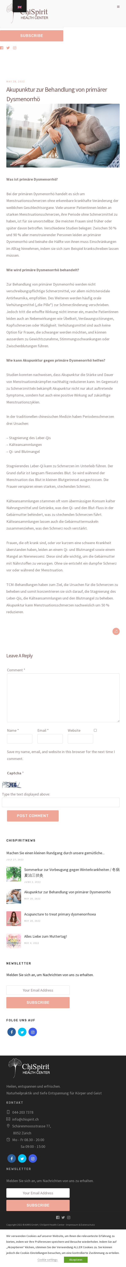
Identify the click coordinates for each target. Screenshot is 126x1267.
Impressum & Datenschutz (80, 1224)
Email (43, 730)
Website (74, 730)
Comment (16, 670)
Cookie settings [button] (48, 1260)
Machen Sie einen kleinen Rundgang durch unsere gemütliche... (55, 852)
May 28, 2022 (15, 81)
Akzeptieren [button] (75, 1260)
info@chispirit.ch (25, 1119)
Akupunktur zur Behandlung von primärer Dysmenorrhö (67, 892)
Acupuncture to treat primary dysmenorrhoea (60, 914)
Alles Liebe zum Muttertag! (45, 936)
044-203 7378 (22, 1112)
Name (13, 730)
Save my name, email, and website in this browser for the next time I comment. (61, 755)
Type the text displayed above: (26, 794)
